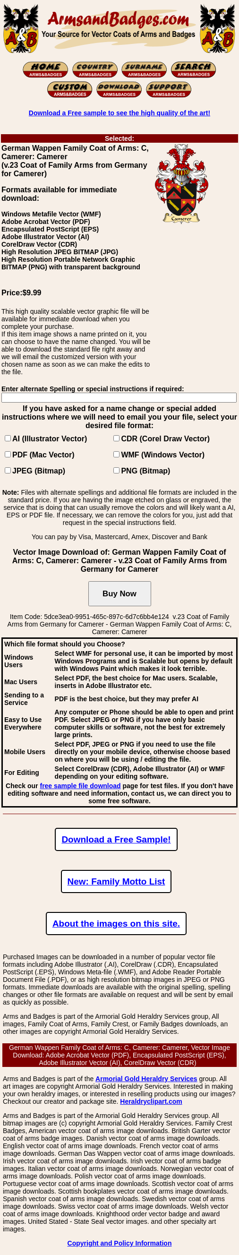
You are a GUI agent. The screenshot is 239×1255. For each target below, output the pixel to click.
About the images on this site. (116, 923)
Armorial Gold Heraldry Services (146, 1079)
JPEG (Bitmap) (38, 471)
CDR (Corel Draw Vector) (165, 439)
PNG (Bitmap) (145, 471)
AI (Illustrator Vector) (49, 439)
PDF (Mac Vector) (43, 455)
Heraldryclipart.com (151, 1101)
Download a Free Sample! (116, 839)
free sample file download (80, 786)
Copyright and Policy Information (120, 1243)
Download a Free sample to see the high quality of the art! (119, 113)
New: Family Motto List (116, 881)
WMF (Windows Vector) (163, 455)
